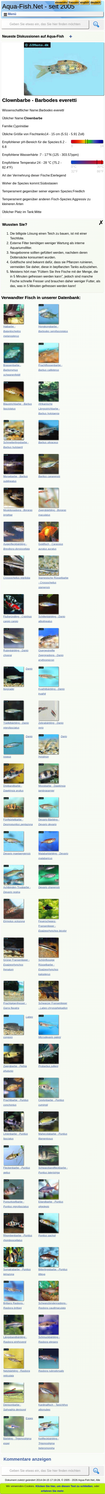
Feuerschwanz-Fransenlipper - (52, 915)
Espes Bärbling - (18, 1430)
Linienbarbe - (15, 1125)
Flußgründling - (17, 608)
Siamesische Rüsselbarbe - (53, 572)
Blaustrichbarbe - (17, 395)
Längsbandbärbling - (15, 1329)
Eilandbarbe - (50, 1193)
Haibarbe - (13, 320)
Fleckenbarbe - (16, 1159)
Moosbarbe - (51, 777)
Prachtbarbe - (16, 1092)
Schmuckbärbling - (49, 1329)
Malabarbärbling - (53, 845)
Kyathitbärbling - (51, 680)
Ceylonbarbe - (51, 1092)
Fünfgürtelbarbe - (18, 811)
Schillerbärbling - (51, 608)
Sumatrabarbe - (17, 1261)
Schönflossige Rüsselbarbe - (48, 956)
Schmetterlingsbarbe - (16, 434)
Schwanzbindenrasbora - (52, 1295)
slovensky (61, 2)
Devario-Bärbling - (48, 811)
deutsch (95, 2)
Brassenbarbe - (13, 359)
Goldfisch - (50, 535)
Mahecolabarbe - (52, 1125)
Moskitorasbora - (18, 502)
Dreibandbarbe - (13, 777)
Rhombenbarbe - (17, 1227)
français (74, 2)
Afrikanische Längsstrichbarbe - (49, 398)
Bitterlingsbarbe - (52, 1261)
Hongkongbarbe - (53, 318)
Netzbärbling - (16, 1362)
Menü (12, 14)
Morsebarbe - (15, 468)
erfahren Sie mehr (52, 1490)
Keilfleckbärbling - (48, 1433)
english (84, 2)
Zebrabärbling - (50, 714)
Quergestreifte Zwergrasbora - (50, 644)
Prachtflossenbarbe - (50, 357)
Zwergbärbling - (52, 502)
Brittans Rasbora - (13, 1295)
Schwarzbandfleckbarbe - (53, 1159)
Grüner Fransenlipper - (16, 954)
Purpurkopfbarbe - (16, 1193)
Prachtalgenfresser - (15, 995)
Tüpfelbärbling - (16, 714)
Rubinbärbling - (16, 642)
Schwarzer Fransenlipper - (52, 995)
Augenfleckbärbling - (16, 535)
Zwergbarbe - (15, 1058)
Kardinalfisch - (53, 1396)
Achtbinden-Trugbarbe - (17, 879)
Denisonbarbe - (14, 1396)
